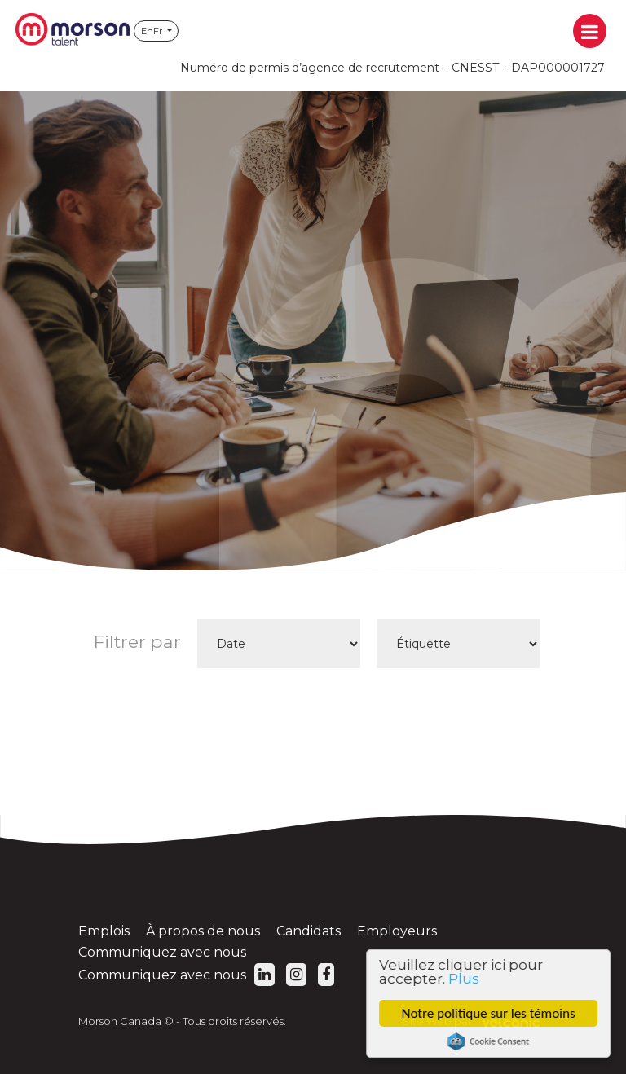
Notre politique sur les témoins (491, 1013)
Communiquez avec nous (162, 952)
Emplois (104, 931)
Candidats (308, 931)
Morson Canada (72, 30)
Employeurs (397, 931)
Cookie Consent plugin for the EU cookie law (490, 1041)
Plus (466, 979)
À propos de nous (203, 931)
